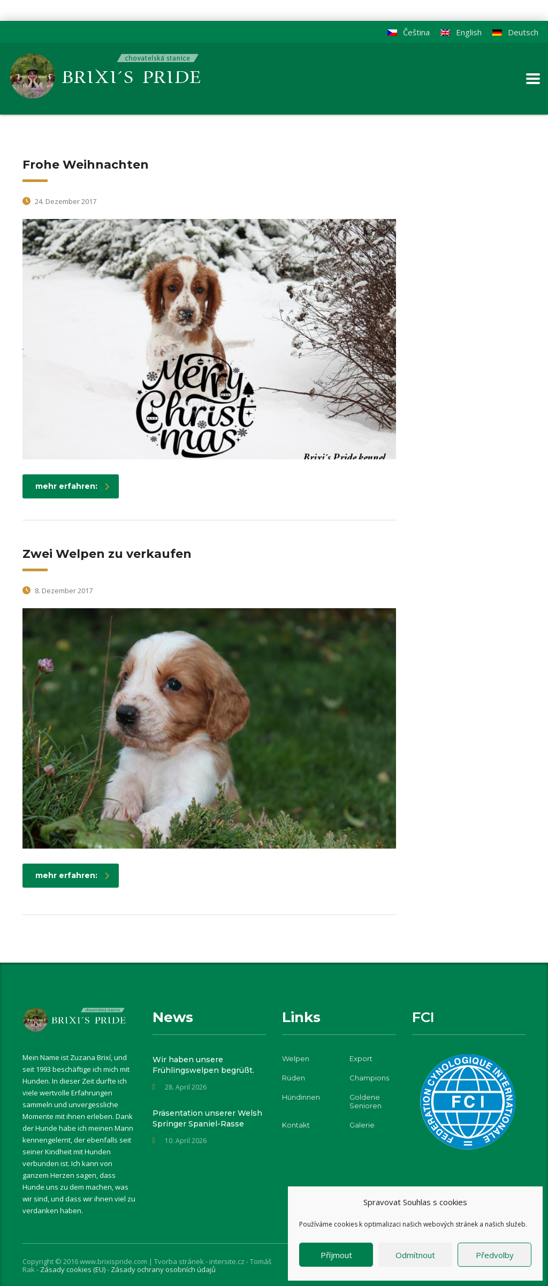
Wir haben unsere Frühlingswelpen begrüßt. (203, 1065)
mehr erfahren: (72, 486)
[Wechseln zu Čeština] (408, 32)
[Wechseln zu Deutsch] (515, 32)
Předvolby (495, 1255)
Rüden (293, 1077)
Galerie (362, 1125)
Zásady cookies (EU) (73, 1269)
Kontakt (296, 1125)
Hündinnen (301, 1097)
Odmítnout (415, 1255)
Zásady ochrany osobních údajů (163, 1269)
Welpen (295, 1058)
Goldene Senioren (365, 1101)
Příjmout (336, 1255)
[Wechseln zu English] (461, 32)
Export (360, 1058)
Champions (369, 1077)
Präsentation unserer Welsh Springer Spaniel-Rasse (207, 1118)
